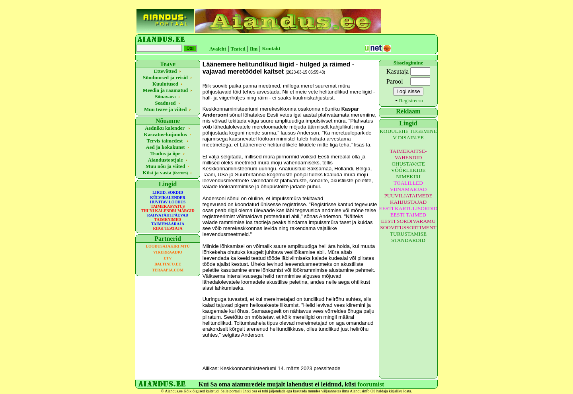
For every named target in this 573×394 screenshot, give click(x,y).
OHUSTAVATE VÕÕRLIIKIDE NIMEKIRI (408, 170)
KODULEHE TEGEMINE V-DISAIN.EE (408, 134)
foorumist (371, 384)
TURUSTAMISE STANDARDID (408, 237)
